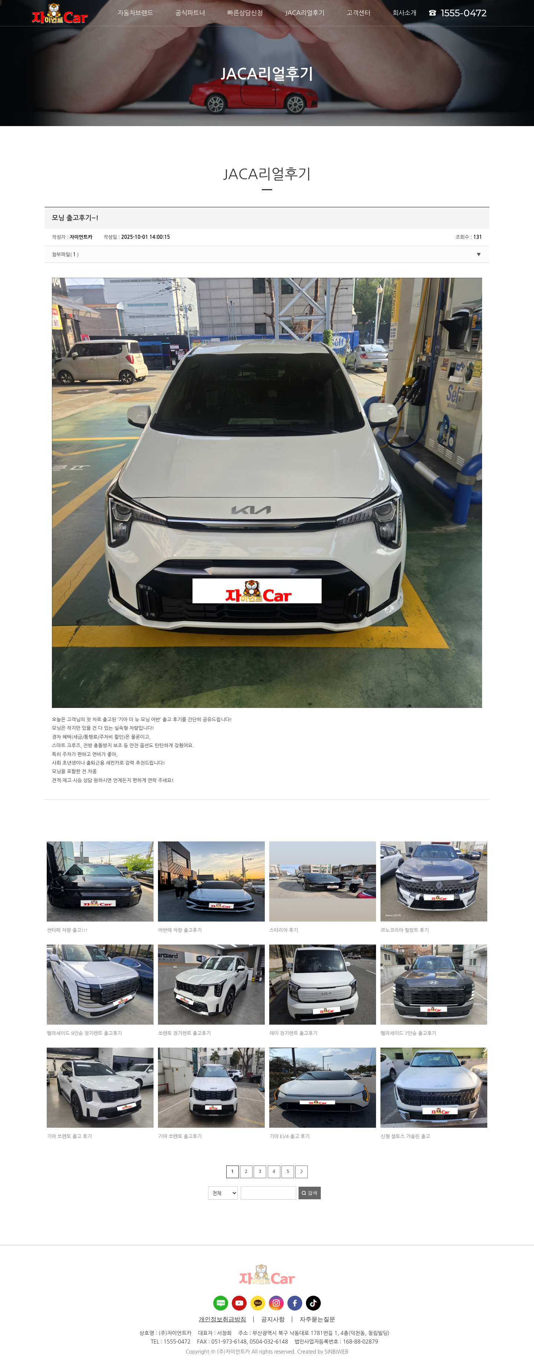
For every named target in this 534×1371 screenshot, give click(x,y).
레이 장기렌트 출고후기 (293, 1033)
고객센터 (358, 13)
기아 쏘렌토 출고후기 (180, 1136)
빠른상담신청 (245, 13)
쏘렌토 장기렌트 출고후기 (184, 1033)
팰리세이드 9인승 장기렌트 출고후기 (84, 1033)
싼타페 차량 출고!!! (67, 930)
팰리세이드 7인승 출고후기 (408, 1033)
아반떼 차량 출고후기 (180, 930)
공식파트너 (190, 13)
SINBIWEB (336, 1351)
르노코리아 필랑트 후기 (405, 930)
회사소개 (404, 13)
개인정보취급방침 (222, 1319)
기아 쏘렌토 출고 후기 (69, 1136)
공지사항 (273, 1319)
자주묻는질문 (317, 1319)
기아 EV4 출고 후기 (290, 1136)
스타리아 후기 (284, 930)
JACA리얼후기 (304, 13)
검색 (312, 1193)
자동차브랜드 (135, 13)
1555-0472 (458, 13)
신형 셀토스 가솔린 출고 (405, 1136)
